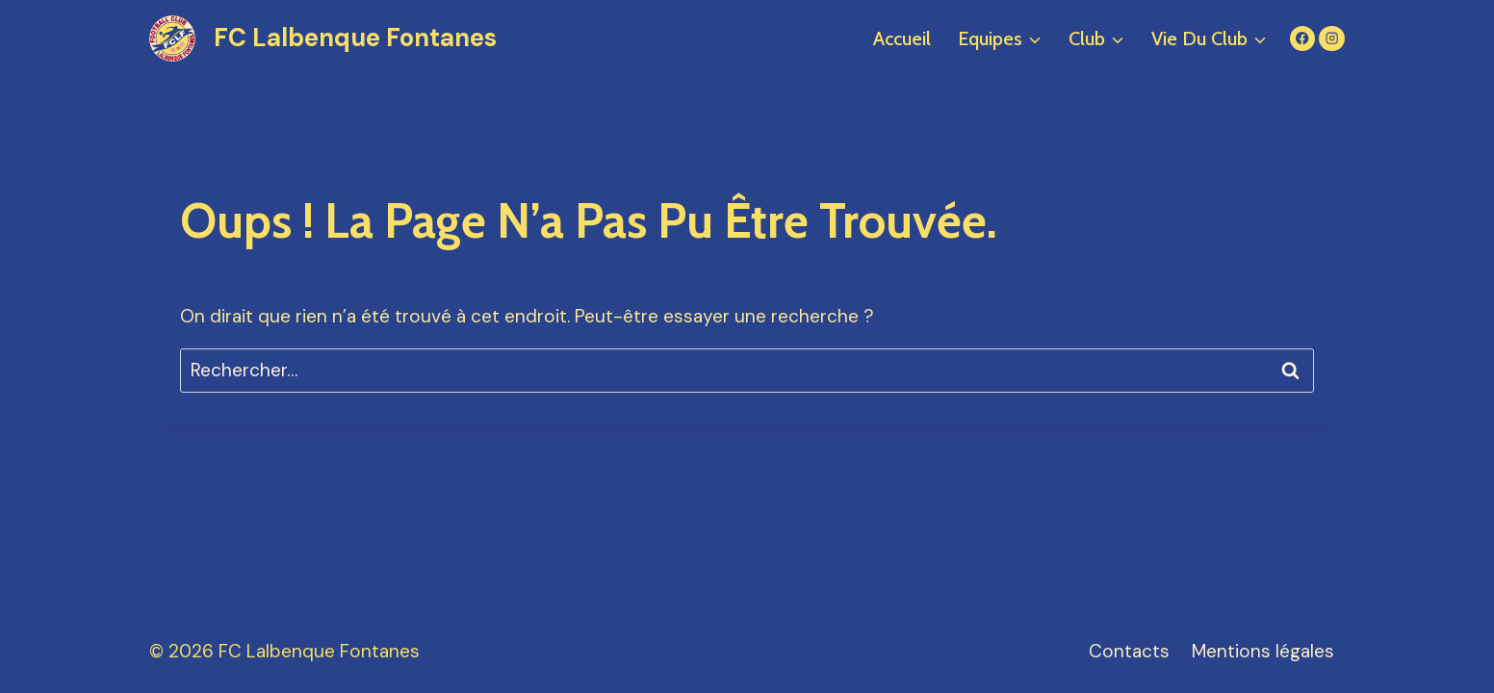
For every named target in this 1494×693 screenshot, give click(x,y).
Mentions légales (1263, 651)
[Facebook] (1303, 39)
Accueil (902, 38)
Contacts (1129, 651)
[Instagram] (1332, 39)
